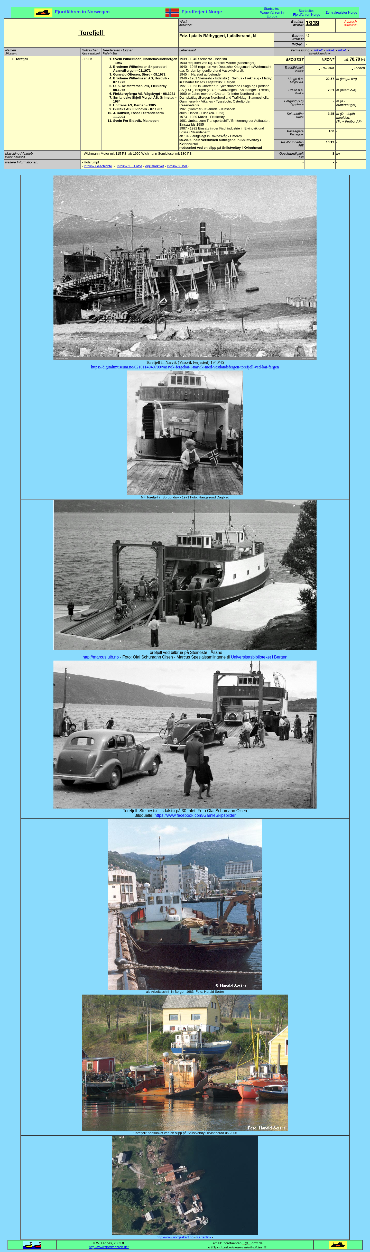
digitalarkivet (154, 166)
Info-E (330, 50)
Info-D (318, 50)
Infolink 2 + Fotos (129, 166)
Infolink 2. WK (177, 166)
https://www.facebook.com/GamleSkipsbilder (195, 815)
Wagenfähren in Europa (272, 14)
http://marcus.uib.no (101, 657)
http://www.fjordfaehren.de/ (109, 1247)
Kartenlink (203, 1237)
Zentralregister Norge (341, 12)
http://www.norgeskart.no (175, 1237)
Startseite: (272, 9)
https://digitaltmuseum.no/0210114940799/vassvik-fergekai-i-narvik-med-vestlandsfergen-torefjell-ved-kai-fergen (185, 367)
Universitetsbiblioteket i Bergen (259, 657)
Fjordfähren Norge (306, 14)
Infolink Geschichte (98, 166)
